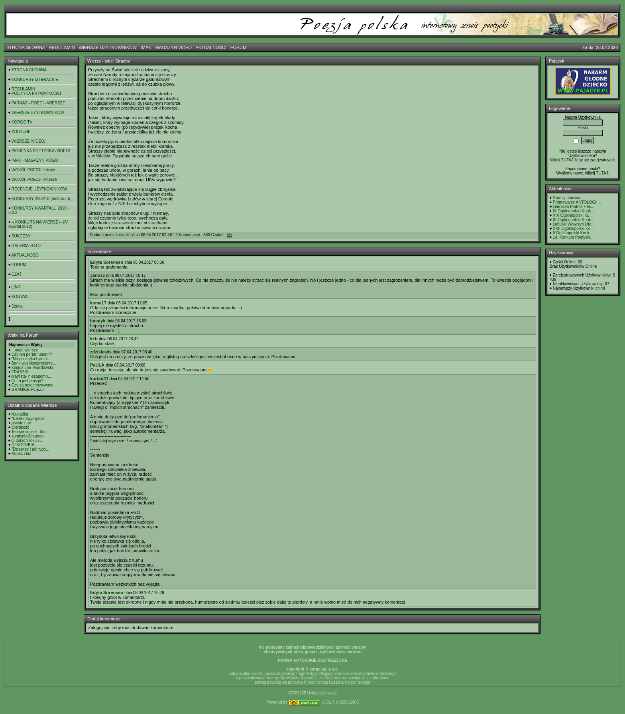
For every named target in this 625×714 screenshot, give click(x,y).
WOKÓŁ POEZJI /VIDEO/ (34, 179)
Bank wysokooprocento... (34, 363)
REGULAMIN (62, 47)
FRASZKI (20, 372)
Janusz (97, 275)
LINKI (17, 287)
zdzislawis (101, 351)
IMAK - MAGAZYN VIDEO (166, 47)
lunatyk (98, 320)
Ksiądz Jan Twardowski (32, 367)
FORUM (238, 47)
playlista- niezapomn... (31, 376)
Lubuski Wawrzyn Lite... (574, 224)
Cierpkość (20, 427)
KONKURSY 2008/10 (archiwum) (41, 198)
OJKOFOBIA (23, 445)
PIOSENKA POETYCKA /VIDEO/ (41, 151)
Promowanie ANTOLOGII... (577, 202)
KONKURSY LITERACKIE (35, 79)
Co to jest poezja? (27, 381)
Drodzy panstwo (567, 198)
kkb (94, 338)
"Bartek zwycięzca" (28, 418)
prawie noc (21, 423)
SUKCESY (21, 236)
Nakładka (20, 414)
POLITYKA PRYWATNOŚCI (36, 93)
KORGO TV (22, 122)
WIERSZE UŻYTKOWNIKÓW (108, 47)
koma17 (98, 302)
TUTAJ (602, 173)
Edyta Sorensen (106, 262)
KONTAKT (21, 296)
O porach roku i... (27, 440)
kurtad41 (123, 235)
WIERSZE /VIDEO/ (28, 141)
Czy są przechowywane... (34, 385)
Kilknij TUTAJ (561, 160)
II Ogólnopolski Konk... (573, 233)
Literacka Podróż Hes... (573, 206)
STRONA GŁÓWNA (25, 47)
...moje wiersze (25, 350)
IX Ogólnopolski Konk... (573, 211)
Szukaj (18, 306)
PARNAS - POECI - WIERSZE (38, 103)
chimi (600, 288)
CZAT (17, 274)
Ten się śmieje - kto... (30, 432)
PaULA (97, 365)
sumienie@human (28, 436)
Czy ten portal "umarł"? (32, 354)
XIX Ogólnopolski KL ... (573, 215)
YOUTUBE (21, 131)
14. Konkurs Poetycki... (573, 237)
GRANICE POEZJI (28, 389)
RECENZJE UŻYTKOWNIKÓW (39, 189)
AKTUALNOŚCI (210, 47)
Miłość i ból (21, 453)
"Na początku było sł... (31, 359)
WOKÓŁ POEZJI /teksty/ (33, 170)
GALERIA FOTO (26, 245)
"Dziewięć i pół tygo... (30, 449)
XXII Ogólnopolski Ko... (573, 228)
